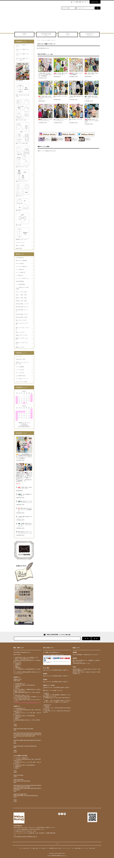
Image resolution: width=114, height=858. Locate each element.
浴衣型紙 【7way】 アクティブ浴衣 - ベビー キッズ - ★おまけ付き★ (91, 121)
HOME (24, 34)
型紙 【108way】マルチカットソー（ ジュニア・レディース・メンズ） (25, 532)
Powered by (57, 855)
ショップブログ (85, 848)
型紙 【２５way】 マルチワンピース (76, 120)
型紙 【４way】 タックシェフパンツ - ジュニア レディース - (60, 120)
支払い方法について (27, 848)
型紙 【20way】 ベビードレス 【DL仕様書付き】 (76, 74)
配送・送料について (37, 848)
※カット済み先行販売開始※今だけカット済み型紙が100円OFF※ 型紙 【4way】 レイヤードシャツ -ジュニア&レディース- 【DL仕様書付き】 (24, 456)
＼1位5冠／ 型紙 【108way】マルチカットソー (76, 97)
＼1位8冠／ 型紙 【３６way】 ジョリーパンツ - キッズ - (91, 74)
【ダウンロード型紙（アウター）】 (49, 40)
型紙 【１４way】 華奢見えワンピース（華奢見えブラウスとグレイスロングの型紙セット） (28, 475)
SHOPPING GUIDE (46, 34)
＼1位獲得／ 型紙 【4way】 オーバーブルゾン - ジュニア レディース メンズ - (91, 97)
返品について (45, 848)
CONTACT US (89, 34)
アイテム (94, 2)
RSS (90, 848)
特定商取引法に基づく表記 (54, 848)
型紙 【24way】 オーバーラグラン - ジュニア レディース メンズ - (25, 502)
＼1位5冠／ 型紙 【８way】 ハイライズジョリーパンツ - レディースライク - (45, 97)
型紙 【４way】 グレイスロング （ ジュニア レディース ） (45, 120)
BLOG (68, 34)
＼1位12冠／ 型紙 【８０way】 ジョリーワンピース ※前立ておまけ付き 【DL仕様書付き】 (45, 74)
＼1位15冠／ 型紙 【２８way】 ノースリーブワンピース (61, 74)
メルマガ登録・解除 (77, 1)
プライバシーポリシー (66, 848)
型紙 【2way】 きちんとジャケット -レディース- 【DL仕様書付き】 (25, 509)
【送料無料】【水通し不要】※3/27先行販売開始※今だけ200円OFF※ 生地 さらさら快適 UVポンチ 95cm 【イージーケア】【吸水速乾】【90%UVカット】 (20, 477)
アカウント (86, 1)
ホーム (38, 40)
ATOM (93, 848)
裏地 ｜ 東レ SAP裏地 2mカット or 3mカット (25, 495)
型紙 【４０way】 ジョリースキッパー (60, 97)
